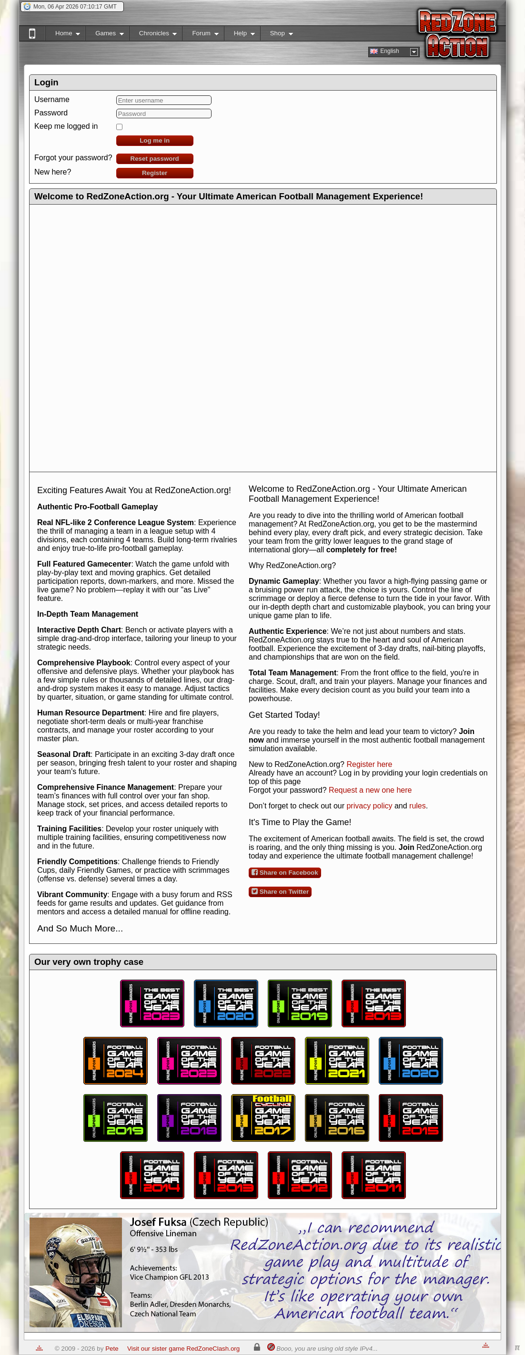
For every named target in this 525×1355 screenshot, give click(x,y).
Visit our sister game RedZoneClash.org (183, 1348)
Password (51, 113)
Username (52, 99)
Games (104, 35)
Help (239, 35)
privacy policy (369, 806)
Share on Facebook (285, 872)
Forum (200, 35)
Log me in (155, 140)
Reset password (155, 158)
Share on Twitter (280, 891)
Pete (111, 1348)
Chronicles (153, 35)
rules (417, 806)
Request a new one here (370, 790)
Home (62, 35)
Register (154, 172)
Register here (369, 764)
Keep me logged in (66, 126)
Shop (276, 35)
